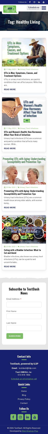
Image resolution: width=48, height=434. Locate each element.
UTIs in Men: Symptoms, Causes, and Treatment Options (20, 74)
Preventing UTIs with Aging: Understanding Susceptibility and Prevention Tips (24, 192)
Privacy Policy (24, 399)
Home (24, 391)
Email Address (13, 299)
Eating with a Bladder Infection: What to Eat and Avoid (22, 251)
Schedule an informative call (24, 379)
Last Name (11, 323)
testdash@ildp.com (27, 368)
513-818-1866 (24, 375)
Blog (24, 395)
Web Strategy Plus (30, 431)
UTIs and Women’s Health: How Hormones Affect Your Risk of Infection (22, 133)
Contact (24, 403)
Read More (10, 89)
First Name (11, 311)
